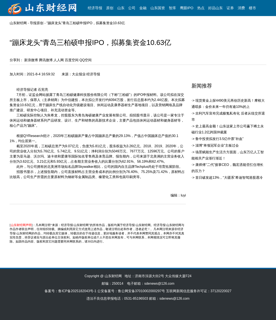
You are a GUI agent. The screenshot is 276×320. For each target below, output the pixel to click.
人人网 (58, 60)
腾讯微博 (46, 60)
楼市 (252, 8)
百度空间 (72, 60)
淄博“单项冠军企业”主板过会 (217, 145)
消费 (241, 8)
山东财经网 (18, 23)
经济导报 (95, 8)
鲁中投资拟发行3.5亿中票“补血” (219, 139)
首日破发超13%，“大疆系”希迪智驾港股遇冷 (229, 177)
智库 (172, 8)
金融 (143, 8)
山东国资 (157, 8)
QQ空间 (85, 60)
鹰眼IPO (186, 8)
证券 (230, 8)
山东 (121, 8)
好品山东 (215, 8)
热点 (201, 8)
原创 (109, 8)
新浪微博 (31, 60)
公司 (131, 8)
